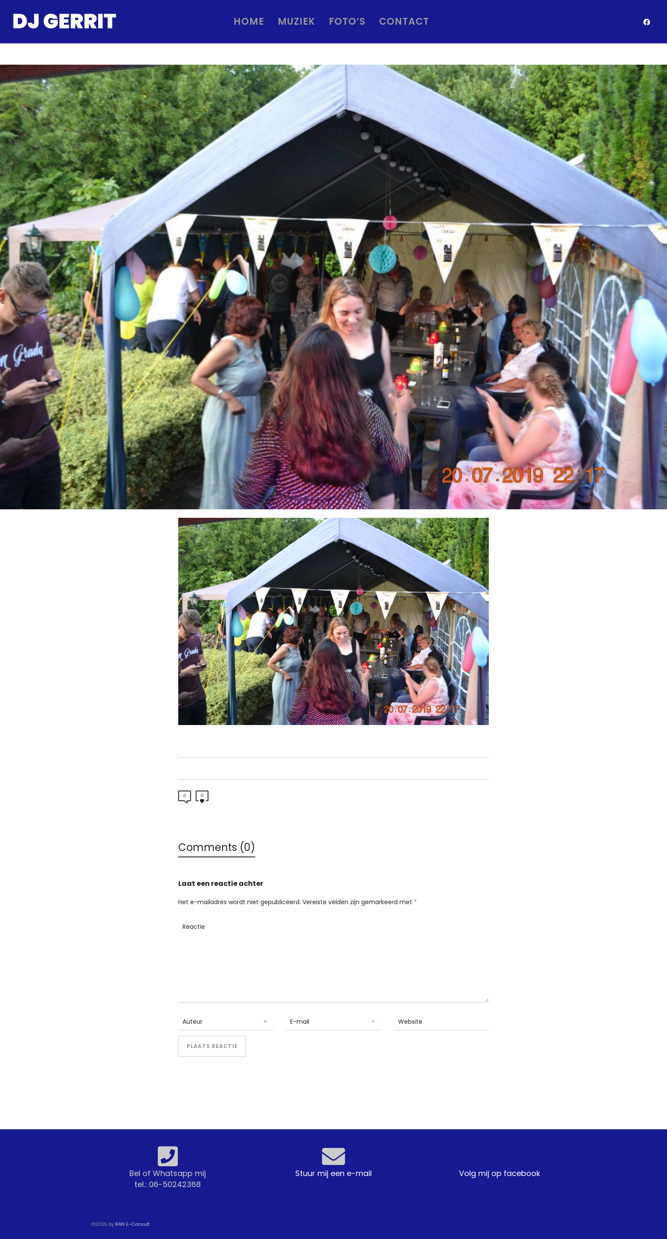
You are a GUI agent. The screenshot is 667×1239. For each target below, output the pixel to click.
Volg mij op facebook (499, 1173)
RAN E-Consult (132, 1224)
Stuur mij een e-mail (333, 1173)
